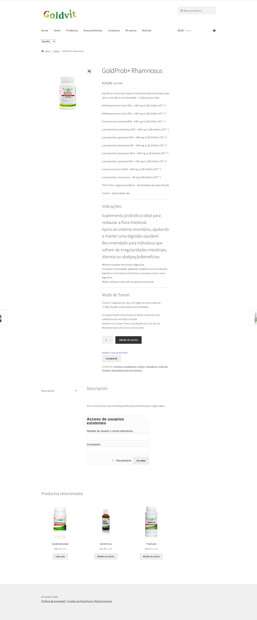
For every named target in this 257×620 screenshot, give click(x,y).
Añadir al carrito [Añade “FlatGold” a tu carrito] (151, 556)
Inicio (47, 51)
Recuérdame (123, 460)
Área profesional (93, 30)
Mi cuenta (131, 30)
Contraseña (93, 444)
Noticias (146, 30)
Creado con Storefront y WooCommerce (89, 601)
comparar (111, 358)
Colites (56, 51)
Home (44, 30)
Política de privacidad (53, 601)
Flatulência (152, 366)
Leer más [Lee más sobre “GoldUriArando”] (60, 556)
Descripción (47, 390)
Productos (72, 30)
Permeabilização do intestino (126, 370)
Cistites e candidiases (125, 366)
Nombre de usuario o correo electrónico (110, 431)
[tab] (60, 391)
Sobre (57, 30)
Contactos (114, 30)
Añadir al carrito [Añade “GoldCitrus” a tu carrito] (105, 556)
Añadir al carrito (128, 339)
